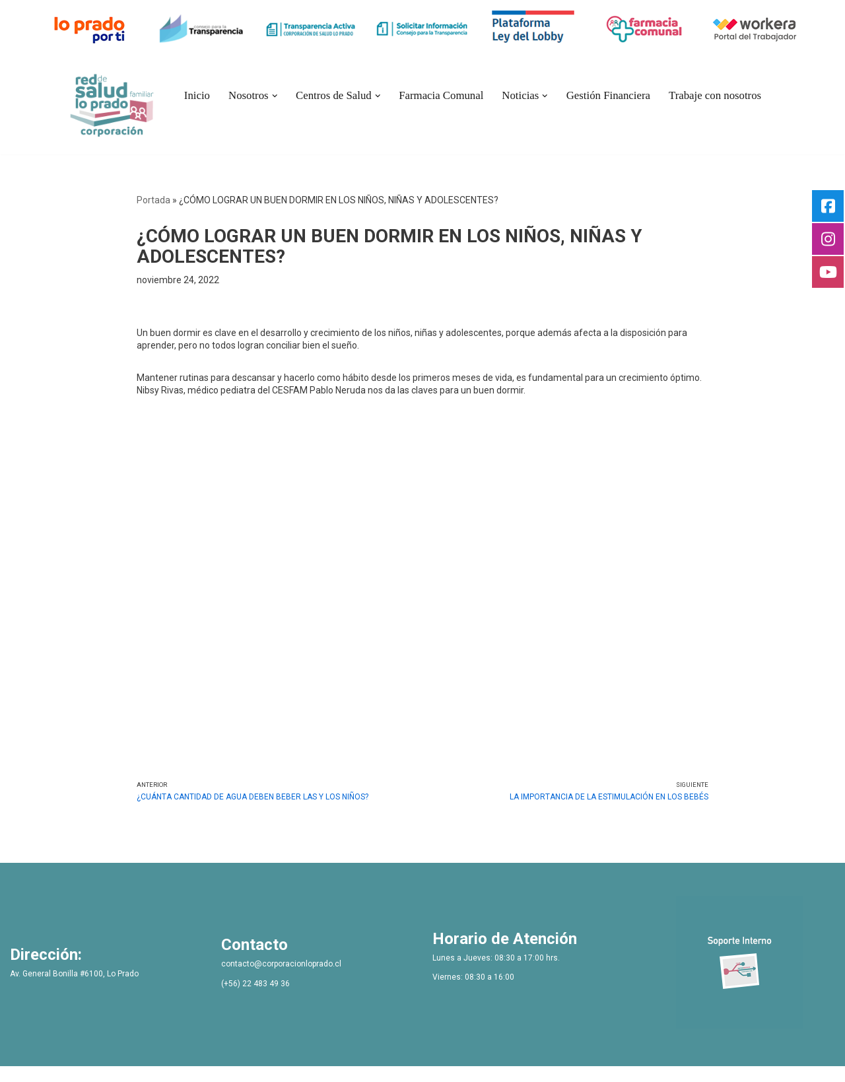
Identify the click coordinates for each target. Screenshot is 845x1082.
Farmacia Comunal (441, 95)
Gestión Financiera (608, 95)
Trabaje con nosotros (715, 95)
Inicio (197, 95)
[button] (274, 95)
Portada (153, 200)
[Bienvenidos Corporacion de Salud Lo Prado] (112, 103)
